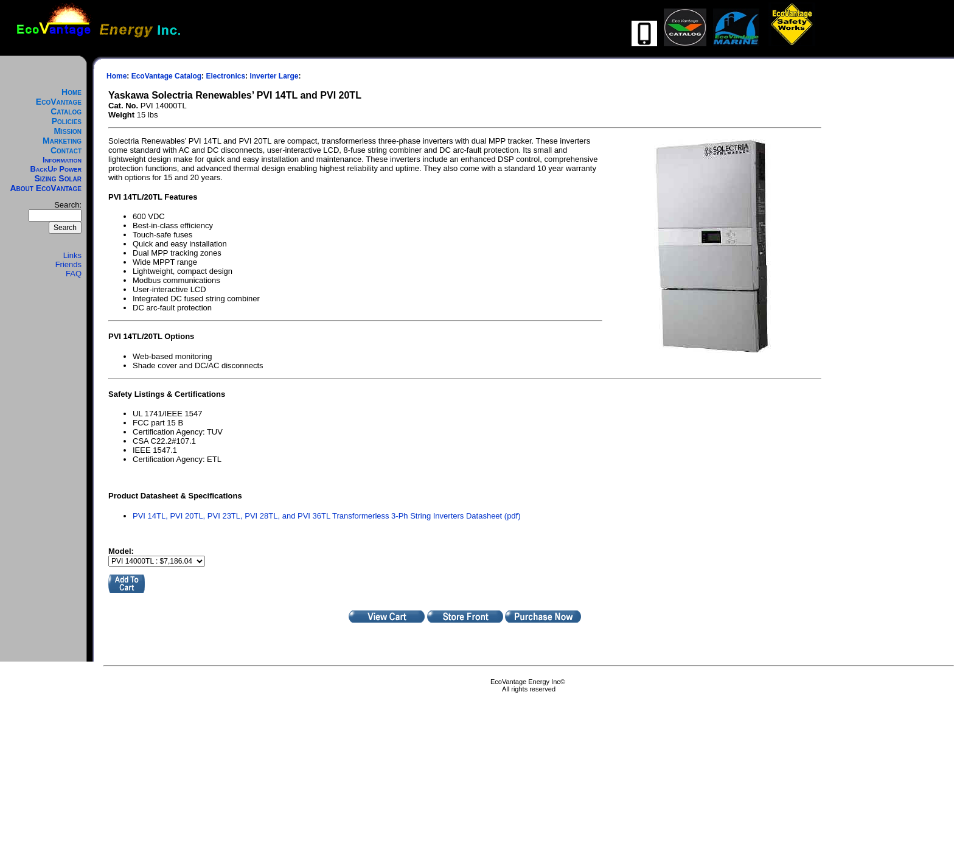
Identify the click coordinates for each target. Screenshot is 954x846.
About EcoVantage (46, 188)
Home (71, 92)
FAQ (74, 273)
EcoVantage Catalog (59, 106)
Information (62, 159)
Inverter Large (273, 76)
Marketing (62, 140)
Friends (68, 264)
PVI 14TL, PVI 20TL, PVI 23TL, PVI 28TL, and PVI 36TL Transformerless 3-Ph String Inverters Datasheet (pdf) (327, 515)
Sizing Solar (58, 178)
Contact (66, 150)
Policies (67, 121)
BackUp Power (56, 168)
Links (72, 255)
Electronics (225, 76)
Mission (68, 131)
